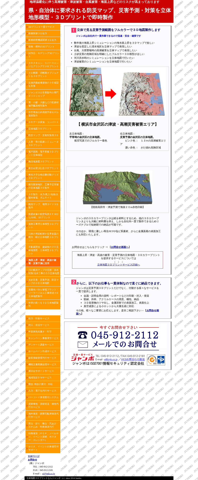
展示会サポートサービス (41, 371)
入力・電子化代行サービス (42, 390)
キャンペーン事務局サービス (43, 338)
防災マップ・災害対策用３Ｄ (43, 135)
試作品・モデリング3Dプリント (43, 55)
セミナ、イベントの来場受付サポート (43, 448)
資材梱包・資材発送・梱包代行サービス (43, 406)
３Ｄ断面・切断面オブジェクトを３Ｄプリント (43, 74)
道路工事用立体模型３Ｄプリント (43, 226)
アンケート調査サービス (41, 344)
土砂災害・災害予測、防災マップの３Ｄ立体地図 (43, 281)
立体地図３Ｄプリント (40, 128)
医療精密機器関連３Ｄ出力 (42, 40)
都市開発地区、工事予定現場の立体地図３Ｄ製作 (43, 186)
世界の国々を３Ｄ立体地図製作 (43, 304)
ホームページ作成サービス (42, 351)
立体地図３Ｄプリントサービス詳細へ (118, 264)
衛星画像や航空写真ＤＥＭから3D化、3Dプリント (43, 216)
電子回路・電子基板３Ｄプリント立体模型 (43, 153)
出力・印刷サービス (38, 318)
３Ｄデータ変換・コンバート (43, 122)
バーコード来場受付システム (43, 397)
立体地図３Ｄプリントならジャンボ (43, 478)
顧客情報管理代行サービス (42, 358)
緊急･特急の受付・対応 (40, 384)
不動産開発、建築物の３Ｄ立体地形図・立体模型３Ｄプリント (43, 250)
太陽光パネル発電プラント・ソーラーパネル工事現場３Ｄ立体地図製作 (43, 293)
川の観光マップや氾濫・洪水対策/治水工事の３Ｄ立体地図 (43, 272)
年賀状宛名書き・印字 (40, 331)
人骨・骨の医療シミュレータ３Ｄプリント (43, 143)
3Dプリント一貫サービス (41, 27)
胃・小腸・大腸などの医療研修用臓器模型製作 (43, 104)
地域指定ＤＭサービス (40, 377)
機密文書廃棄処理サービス (42, 364)
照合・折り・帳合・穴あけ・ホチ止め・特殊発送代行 (43, 425)
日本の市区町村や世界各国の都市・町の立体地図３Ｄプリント (43, 237)
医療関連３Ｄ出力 (37, 33)
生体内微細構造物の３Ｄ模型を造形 (43, 84)
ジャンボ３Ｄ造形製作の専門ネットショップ (43, 94)
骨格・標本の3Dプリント (41, 46)
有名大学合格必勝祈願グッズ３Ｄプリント (43, 176)
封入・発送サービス (38, 325)
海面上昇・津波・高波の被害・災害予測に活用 (42, 262)
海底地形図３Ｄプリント (41, 161)
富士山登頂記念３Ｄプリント (43, 168)
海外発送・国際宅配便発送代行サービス (43, 415)
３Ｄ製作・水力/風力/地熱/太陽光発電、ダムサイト (43, 196)
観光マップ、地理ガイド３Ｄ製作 (43, 206)
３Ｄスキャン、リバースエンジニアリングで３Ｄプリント (43, 65)
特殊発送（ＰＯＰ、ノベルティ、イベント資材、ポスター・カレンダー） (43, 436)
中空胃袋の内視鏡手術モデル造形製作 (43, 114)
